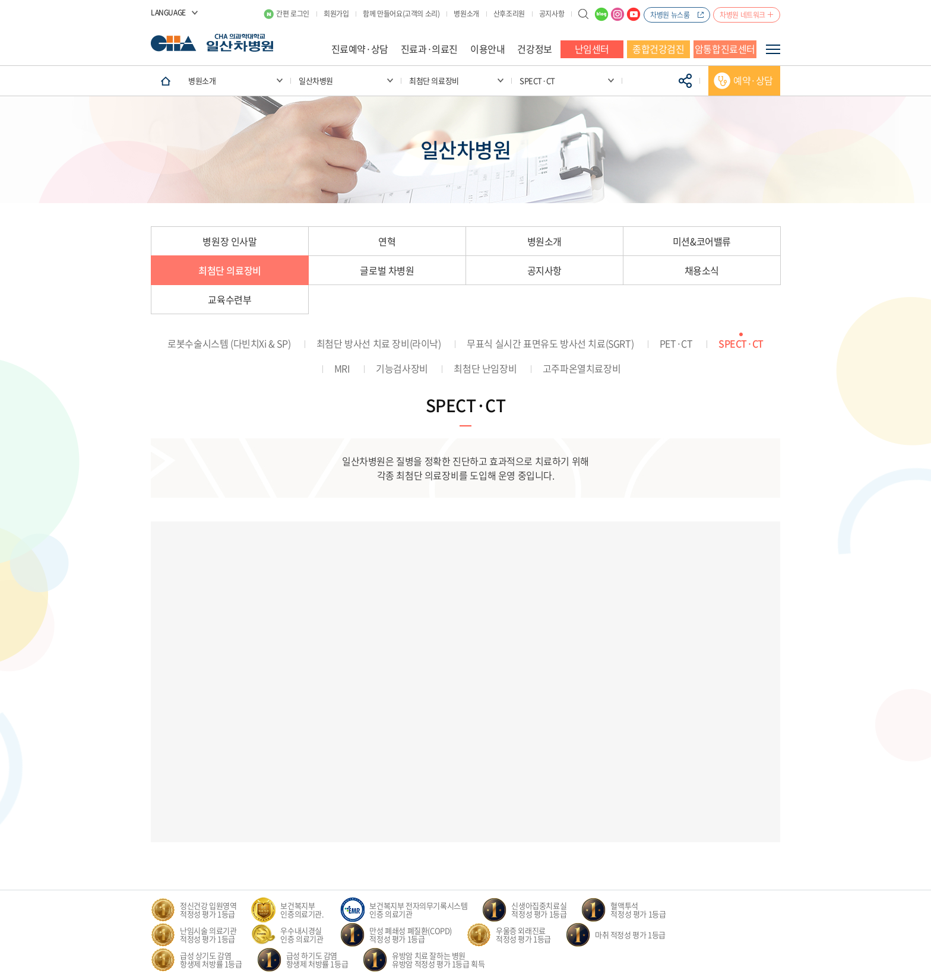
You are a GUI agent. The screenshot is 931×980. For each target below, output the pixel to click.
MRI (342, 368)
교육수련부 (229, 299)
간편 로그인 (292, 13)
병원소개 (466, 13)
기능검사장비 (402, 368)
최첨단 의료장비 (229, 270)
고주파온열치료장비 (581, 368)
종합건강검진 (658, 49)
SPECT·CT (741, 343)
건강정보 (534, 49)
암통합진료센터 (725, 49)
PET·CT (676, 343)
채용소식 (702, 270)
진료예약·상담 (359, 49)
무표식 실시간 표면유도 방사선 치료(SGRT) (550, 343)
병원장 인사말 (229, 241)
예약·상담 (753, 80)
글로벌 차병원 (387, 270)
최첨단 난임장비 (485, 368)
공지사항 (551, 13)
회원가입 (336, 13)
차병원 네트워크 (742, 15)
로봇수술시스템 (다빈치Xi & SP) (228, 343)
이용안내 (487, 49)
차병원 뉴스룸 (669, 15)
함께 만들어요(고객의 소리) (401, 13)
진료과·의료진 (429, 49)
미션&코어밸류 (702, 241)
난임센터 (592, 49)
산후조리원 (509, 13)
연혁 (386, 241)
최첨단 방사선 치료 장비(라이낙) (378, 343)
